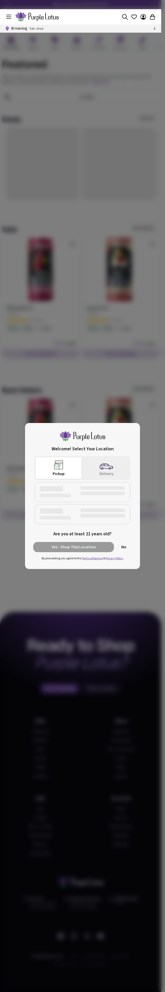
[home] (37, 17)
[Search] (124, 16)
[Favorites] (134, 16)
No (123, 547)
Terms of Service (92, 558)
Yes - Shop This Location (74, 547)
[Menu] (8, 16)
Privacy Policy (114, 558)
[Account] (143, 16)
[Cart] (152, 16)
